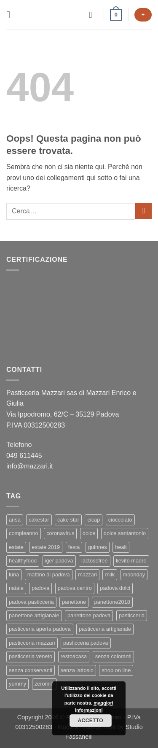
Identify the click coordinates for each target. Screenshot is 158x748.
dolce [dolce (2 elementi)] (89, 533)
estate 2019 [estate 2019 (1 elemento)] (46, 547)
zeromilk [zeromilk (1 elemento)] (45, 684)
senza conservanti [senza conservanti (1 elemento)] (30, 670)
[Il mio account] (93, 14)
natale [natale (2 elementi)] (16, 588)
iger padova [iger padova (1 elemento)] (59, 560)
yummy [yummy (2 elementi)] (17, 684)
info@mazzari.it (30, 466)
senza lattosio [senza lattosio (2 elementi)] (77, 670)
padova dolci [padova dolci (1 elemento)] (115, 588)
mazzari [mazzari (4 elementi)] (87, 574)
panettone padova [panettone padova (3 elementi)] (88, 615)
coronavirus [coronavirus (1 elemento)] (60, 533)
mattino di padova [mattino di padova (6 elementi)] (48, 574)
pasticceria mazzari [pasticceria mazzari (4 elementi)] (32, 643)
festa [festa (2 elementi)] (74, 547)
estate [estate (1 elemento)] (16, 547)
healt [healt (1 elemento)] (121, 547)
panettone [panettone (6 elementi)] (74, 602)
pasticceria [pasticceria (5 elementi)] (132, 615)
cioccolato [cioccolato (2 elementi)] (120, 520)
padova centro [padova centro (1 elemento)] (75, 588)
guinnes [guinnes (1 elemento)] (97, 547)
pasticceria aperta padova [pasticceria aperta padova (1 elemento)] (40, 629)
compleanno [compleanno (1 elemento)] (23, 533)
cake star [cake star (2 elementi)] (68, 520)
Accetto (90, 721)
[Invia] (143, 211)
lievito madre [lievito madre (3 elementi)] (131, 560)
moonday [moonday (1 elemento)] (134, 574)
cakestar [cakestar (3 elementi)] (39, 520)
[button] (11, 14)
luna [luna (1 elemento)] (14, 574)
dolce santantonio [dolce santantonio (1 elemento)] (125, 533)
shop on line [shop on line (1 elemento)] (116, 670)
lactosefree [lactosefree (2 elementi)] (94, 560)
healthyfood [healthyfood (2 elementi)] (23, 560)
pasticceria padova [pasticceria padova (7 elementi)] (85, 643)
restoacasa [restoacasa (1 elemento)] (74, 656)
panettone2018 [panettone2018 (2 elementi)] (112, 602)
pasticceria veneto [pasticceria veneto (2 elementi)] (30, 656)
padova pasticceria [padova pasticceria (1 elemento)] (31, 602)
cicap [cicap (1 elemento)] (93, 520)
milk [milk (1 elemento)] (110, 574)
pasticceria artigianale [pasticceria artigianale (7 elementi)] (105, 629)
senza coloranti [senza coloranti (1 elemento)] (113, 656)
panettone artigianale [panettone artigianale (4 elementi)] (34, 615)
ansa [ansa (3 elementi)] (15, 520)
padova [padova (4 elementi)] (40, 588)
